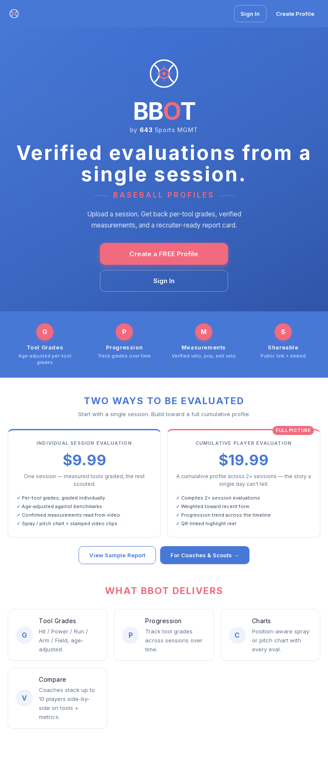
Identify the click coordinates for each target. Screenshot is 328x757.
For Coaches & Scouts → (204, 556)
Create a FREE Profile (163, 254)
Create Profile (295, 13)
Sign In (250, 13)
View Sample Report (117, 556)
